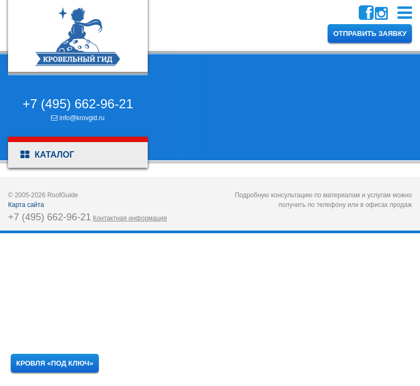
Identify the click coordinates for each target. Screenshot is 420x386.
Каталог (47, 155)
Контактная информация (130, 218)
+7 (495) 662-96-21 (78, 103)
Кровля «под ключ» (54, 363)
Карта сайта (26, 205)
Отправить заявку (370, 33)
